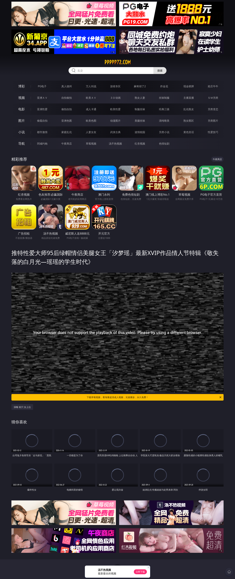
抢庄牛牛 (213, 86)
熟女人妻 (140, 98)
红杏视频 (140, 143)
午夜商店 (66, 143)
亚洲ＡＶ (42, 98)
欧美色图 (91, 120)
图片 (21, 120)
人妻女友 (91, 132)
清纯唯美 (164, 120)
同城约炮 (42, 143)
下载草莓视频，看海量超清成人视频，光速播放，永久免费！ (154, 397)
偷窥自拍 (42, 120)
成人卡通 (91, 109)
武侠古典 (115, 132)
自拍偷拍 (66, 98)
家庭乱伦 (66, 132)
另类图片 (213, 120)
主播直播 (188, 98)
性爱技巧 (213, 132)
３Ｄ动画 (115, 98)
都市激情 (42, 132)
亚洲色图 (66, 120)
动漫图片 (115, 120)
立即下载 (140, 571)
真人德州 (66, 86)
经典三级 (164, 109)
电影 (21, 109)
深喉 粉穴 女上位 (22, 407)
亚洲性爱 (42, 109)
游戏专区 (115, 86)
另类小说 (164, 132)
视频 (21, 97)
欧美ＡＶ (91, 98)
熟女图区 (188, 120)
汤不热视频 (115, 143)
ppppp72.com (117, 62)
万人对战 (91, 86)
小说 (21, 132)
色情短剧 (164, 143)
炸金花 (164, 86)
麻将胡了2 (140, 86)
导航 (21, 143)
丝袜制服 (164, 98)
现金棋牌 (188, 86)
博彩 (21, 86)
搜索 (160, 70)
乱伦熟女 (188, 109)
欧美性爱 (115, 109)
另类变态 (213, 109)
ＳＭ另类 (213, 98)
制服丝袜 (140, 109)
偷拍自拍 (66, 109)
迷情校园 (140, 132)
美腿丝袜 (140, 120)
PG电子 (42, 86)
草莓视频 (91, 143)
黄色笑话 (188, 132)
